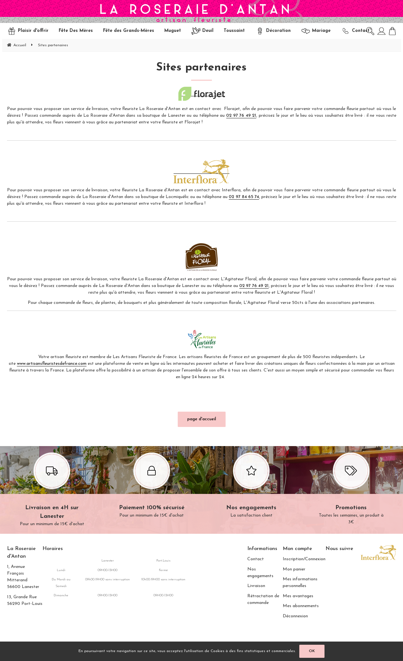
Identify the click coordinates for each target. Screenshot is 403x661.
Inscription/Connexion (304, 559)
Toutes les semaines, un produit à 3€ (351, 489)
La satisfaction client (252, 486)
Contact (255, 559)
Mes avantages (298, 596)
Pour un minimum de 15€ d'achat (52, 490)
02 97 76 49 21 (241, 115)
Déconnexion (295, 616)
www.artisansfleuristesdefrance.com (51, 363)
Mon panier (294, 569)
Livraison (256, 586)
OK (312, 651)
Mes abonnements (301, 606)
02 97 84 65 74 (244, 197)
